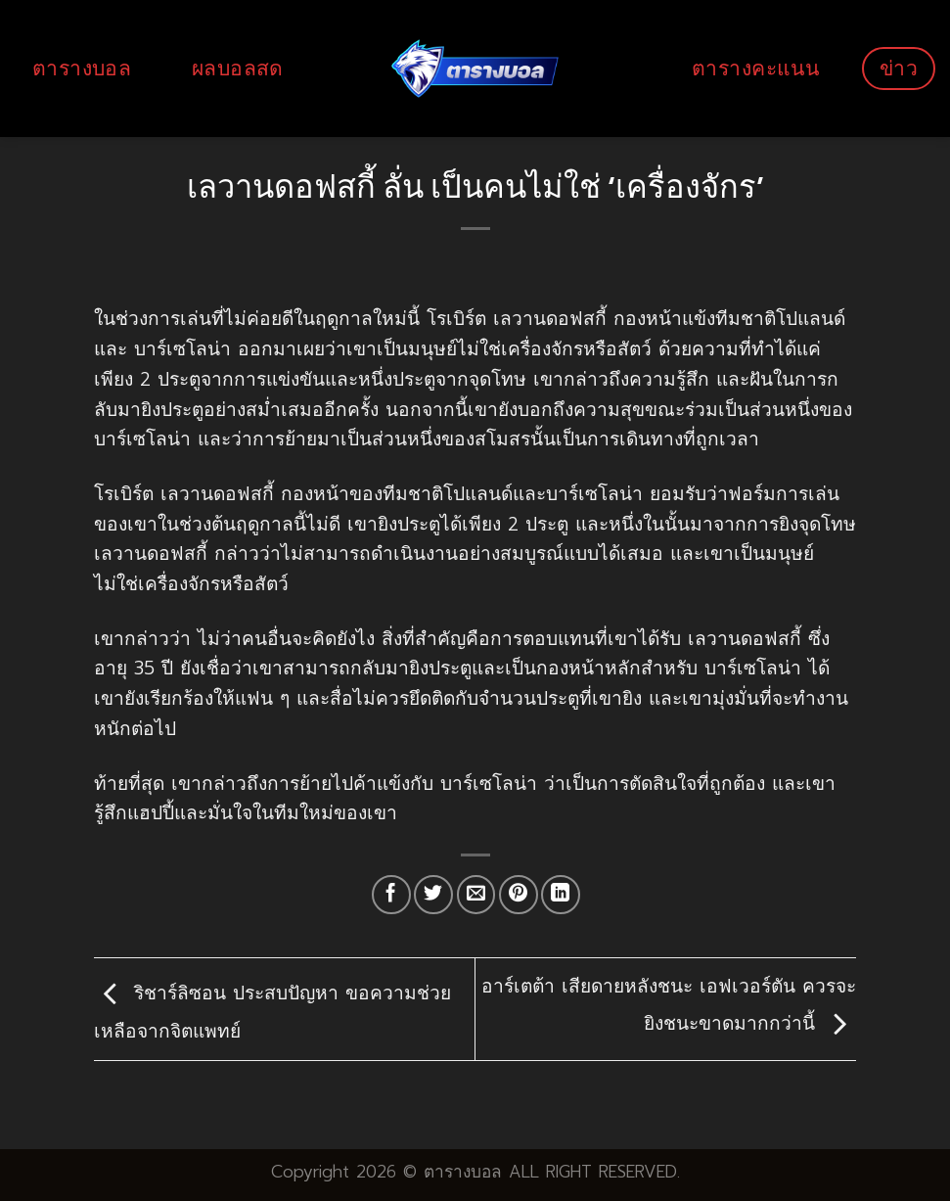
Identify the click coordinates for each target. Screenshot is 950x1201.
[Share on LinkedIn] (560, 894)
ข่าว (899, 68)
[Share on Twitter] (433, 894)
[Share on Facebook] (391, 894)
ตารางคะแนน (755, 68)
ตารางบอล (81, 68)
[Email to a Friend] (476, 894)
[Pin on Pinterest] (518, 894)
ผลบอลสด (238, 68)
